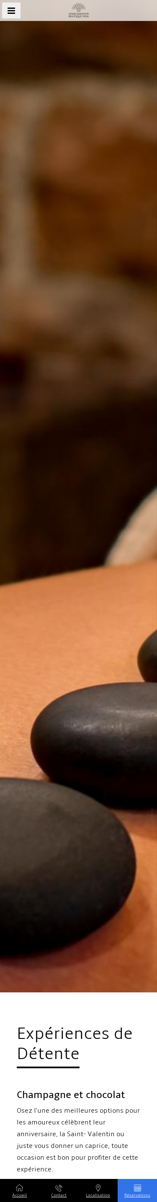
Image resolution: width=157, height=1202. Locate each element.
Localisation (98, 1191)
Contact (59, 1191)
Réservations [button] (137, 1191)
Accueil (19, 1191)
